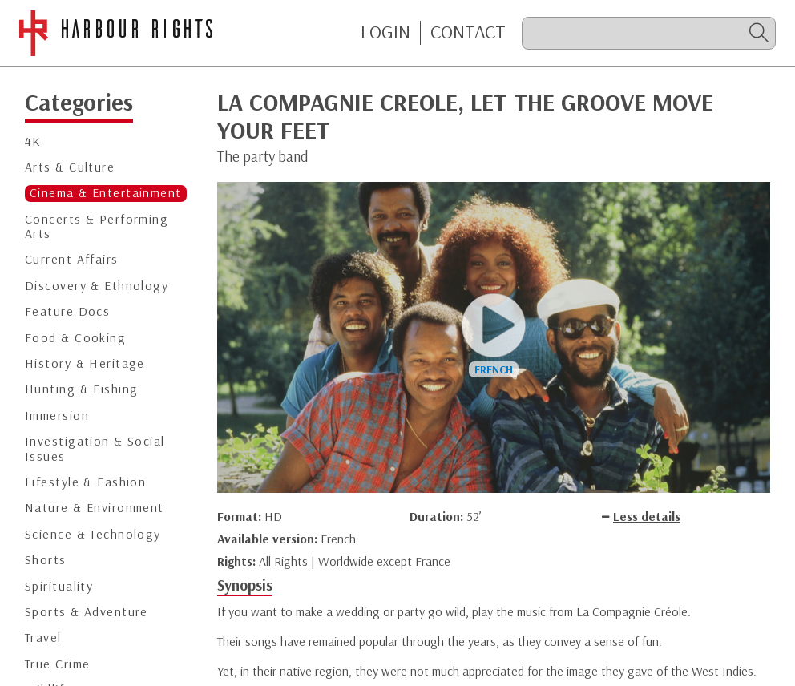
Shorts (46, 559)
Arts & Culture (70, 167)
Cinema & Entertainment (106, 192)
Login (385, 32)
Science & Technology (93, 534)
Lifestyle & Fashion (85, 482)
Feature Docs (67, 311)
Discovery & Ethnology (96, 285)
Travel (43, 637)
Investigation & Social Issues (95, 448)
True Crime (57, 664)
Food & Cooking (75, 337)
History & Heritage (85, 363)
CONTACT (468, 32)
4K (33, 141)
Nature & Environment (94, 507)
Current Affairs (72, 259)
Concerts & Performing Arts (96, 226)
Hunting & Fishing (81, 389)
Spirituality (59, 586)
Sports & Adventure (86, 611)
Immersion (57, 415)
